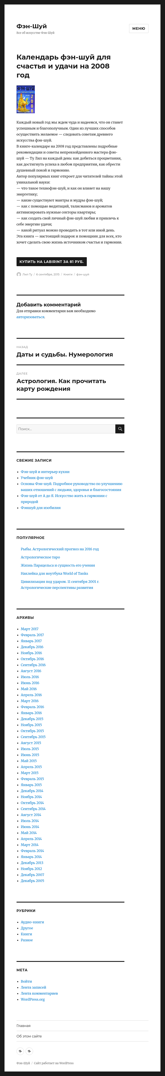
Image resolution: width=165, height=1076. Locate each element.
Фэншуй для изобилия (41, 508)
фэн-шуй (82, 274)
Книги (67, 274)
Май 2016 (29, 689)
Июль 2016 (30, 677)
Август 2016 (31, 671)
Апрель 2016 (31, 695)
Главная (24, 1026)
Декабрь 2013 (32, 863)
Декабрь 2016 (32, 647)
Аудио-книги (32, 922)
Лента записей (33, 987)
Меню (138, 29)
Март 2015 (30, 773)
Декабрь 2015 (32, 719)
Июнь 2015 (30, 755)
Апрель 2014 (31, 839)
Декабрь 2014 (32, 791)
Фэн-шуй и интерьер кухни (45, 472)
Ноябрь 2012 (31, 869)
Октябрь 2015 (32, 731)
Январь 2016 (31, 713)
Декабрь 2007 (32, 875)
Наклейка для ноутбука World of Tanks (54, 573)
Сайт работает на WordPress (53, 1063)
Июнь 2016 (30, 683)
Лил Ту (27, 274)
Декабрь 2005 (32, 881)
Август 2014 (31, 815)
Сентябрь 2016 (33, 665)
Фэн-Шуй (32, 26)
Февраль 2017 (32, 635)
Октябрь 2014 (32, 803)
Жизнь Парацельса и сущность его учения (58, 565)
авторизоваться (30, 317)
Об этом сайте (29, 1036)
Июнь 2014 (30, 827)
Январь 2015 (31, 785)
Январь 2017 (31, 641)
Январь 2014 (31, 857)
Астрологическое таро (40, 557)
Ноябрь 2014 (31, 797)
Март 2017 (29, 629)
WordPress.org (33, 999)
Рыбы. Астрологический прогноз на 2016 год (60, 549)
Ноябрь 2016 (31, 653)
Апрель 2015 (31, 767)
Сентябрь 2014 (33, 809)
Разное (27, 940)
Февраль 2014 (32, 851)
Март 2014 (30, 845)
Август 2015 (31, 743)
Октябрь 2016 (32, 659)
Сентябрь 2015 (33, 737)
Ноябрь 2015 (31, 725)
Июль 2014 (30, 821)
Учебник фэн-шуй (37, 478)
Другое (27, 928)
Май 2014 (29, 833)
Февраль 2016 (32, 707)
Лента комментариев (39, 993)
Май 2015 (29, 761)
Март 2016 (30, 701)
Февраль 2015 (32, 779)
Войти (26, 981)
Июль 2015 (30, 749)
